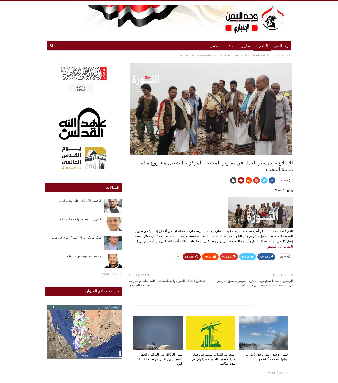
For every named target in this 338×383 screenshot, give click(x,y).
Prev (283, 373)
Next (271, 373)
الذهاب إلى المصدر (280, 246)
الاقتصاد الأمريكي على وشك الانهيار (79, 200)
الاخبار (263, 46)
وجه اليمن (281, 46)
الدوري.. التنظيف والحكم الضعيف (80, 219)
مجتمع (214, 46)
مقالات (230, 46)
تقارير (246, 46)
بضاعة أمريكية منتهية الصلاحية (82, 256)
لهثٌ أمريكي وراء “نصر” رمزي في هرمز (76, 237)
